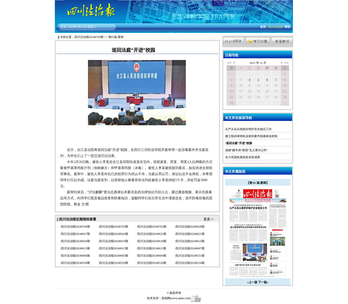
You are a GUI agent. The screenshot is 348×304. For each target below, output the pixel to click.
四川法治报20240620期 (75, 241)
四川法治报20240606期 (75, 255)
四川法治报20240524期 (189, 263)
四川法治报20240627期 (75, 234)
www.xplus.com (180, 298)
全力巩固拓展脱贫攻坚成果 (242, 157)
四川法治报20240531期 (189, 255)
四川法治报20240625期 (151, 234)
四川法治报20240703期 (113, 226)
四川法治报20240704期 (88, 37)
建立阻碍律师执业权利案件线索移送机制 (251, 136)
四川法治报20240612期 (113, 248)
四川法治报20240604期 (151, 255)
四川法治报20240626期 (113, 234)
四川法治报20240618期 (151, 241)
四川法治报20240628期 (189, 226)
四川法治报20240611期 (151, 248)
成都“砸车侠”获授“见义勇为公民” (246, 150)
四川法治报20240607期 (189, 248)
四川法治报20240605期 (113, 255)
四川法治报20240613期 (75, 248)
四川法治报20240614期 (189, 241)
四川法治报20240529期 (113, 263)
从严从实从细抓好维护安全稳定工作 (248, 129)
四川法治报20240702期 (151, 226)
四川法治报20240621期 (189, 234)
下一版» (263, 282)
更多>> (208, 219)
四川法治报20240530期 (75, 263)
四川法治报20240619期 (113, 241)
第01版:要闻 (115, 37)
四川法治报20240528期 (151, 263)
